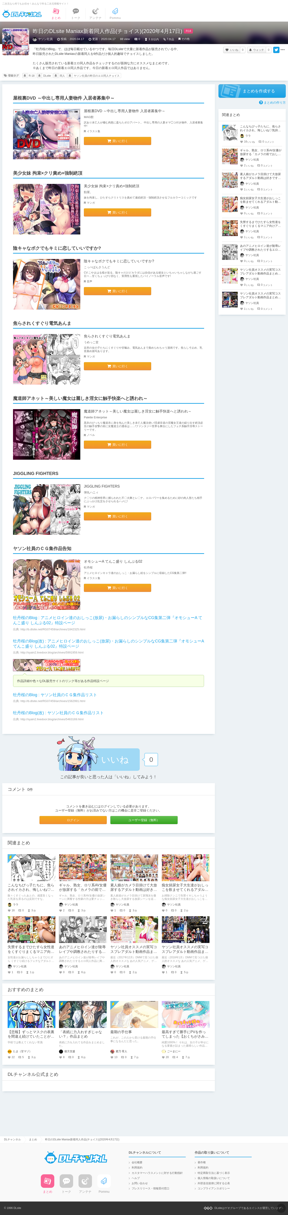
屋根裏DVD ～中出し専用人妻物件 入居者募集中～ (124, 111)
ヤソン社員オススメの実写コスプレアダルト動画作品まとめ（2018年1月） (185, 951)
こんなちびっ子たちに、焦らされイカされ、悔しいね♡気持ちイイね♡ (31, 889)
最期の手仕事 (121, 1032)
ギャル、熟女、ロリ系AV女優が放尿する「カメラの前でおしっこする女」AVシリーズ (83, 889)
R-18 (32, 75)
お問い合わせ (140, 1183)
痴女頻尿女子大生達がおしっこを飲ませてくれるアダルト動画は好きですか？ (185, 889)
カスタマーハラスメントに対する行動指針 (157, 1173)
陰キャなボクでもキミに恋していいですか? (119, 261)
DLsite (47, 75)
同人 (62, 75)
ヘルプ (136, 1178)
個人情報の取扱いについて (214, 1178)
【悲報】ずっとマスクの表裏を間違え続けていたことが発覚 (31, 1036)
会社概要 (137, 1162)
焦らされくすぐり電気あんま (107, 336)
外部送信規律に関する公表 (214, 1183)
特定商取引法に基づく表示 (214, 1173)
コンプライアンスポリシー (214, 1188)
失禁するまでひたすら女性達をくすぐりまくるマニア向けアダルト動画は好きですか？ (31, 951)
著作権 (202, 1162)
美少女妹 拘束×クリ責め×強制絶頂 (111, 186)
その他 (185, 38)
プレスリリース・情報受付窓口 (150, 1188)
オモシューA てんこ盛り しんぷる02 (113, 561)
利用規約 (137, 1167)
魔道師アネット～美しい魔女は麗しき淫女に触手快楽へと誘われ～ (138, 411)
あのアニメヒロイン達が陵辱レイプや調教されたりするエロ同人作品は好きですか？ (82, 951)
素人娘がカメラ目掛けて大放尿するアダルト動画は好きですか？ (133, 889)
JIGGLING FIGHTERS (102, 486)
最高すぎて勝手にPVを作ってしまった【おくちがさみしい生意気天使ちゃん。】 (185, 1036)
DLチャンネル (22, 14)
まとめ (33, 1139)
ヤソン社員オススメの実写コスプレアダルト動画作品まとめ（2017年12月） (133, 951)
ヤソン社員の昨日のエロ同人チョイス (97, 75)
